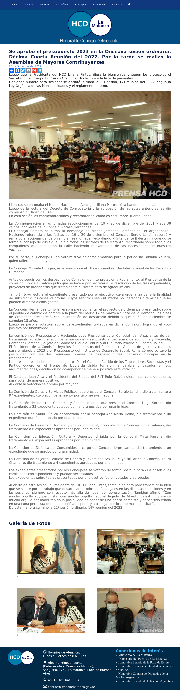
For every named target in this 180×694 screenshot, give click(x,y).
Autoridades (62, 4)
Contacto (117, 4)
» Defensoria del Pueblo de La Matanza (141, 658)
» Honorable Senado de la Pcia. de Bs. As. (143, 662)
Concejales (81, 4)
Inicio (15, 4)
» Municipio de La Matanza (134, 655)
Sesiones (44, 4)
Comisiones (99, 4)
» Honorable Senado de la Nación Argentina (144, 681)
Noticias (29, 4)
